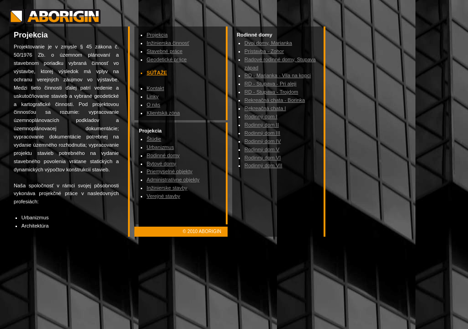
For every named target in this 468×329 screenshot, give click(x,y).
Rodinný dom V (262, 149)
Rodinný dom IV (263, 141)
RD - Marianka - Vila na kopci (278, 75)
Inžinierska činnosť (168, 43)
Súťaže (157, 72)
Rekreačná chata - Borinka (275, 100)
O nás (153, 104)
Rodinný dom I (261, 116)
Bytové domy (161, 163)
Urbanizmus (160, 147)
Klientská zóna (163, 113)
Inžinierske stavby (167, 188)
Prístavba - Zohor (264, 51)
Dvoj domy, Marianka (268, 43)
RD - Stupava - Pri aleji (271, 83)
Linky (153, 96)
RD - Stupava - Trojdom (271, 92)
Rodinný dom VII (263, 165)
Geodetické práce (167, 59)
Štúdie (154, 139)
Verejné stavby (163, 196)
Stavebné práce (164, 51)
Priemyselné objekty (169, 171)
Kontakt (155, 88)
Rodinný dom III (262, 133)
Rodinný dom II (262, 124)
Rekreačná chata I (265, 108)
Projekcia (157, 34)
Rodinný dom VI (263, 157)
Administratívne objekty (173, 179)
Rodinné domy (163, 155)
